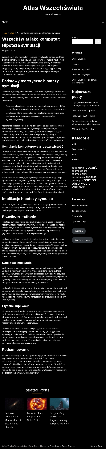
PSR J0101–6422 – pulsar (83, 129)
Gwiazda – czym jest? (81, 74)
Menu (5, 22)
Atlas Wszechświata (53, 7)
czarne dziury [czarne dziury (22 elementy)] (79, 173)
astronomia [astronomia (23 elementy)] (78, 167)
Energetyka (77, 216)
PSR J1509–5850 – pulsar (83, 110)
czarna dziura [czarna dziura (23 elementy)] (79, 170)
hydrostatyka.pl (79, 221)
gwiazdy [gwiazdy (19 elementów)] (76, 180)
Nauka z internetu (80, 205)
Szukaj (75, 37)
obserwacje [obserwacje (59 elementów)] (81, 183)
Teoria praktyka (79, 211)
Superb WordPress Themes (62, 446)
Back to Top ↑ (97, 446)
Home (4, 33)
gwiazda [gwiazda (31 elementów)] (91, 176)
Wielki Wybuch (79, 59)
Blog (12, 33)
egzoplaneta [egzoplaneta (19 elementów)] (78, 177)
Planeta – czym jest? (81, 69)
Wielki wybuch (82, 240)
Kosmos (75, 64)
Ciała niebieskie (79, 149)
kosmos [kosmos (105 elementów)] (89, 179)
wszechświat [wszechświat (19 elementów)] (78, 186)
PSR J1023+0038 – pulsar (83, 116)
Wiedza (79, 231)
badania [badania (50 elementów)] (91, 167)
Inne (74, 154)
